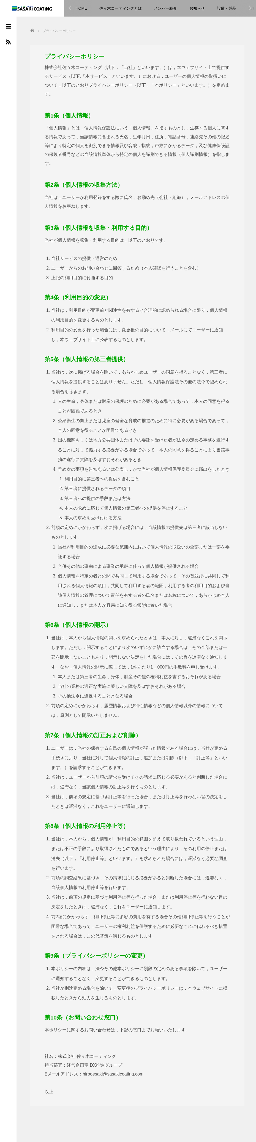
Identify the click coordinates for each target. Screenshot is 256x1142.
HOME (81, 8)
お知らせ (197, 8)
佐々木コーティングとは (120, 8)
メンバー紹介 (165, 8)
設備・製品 (226, 8)
